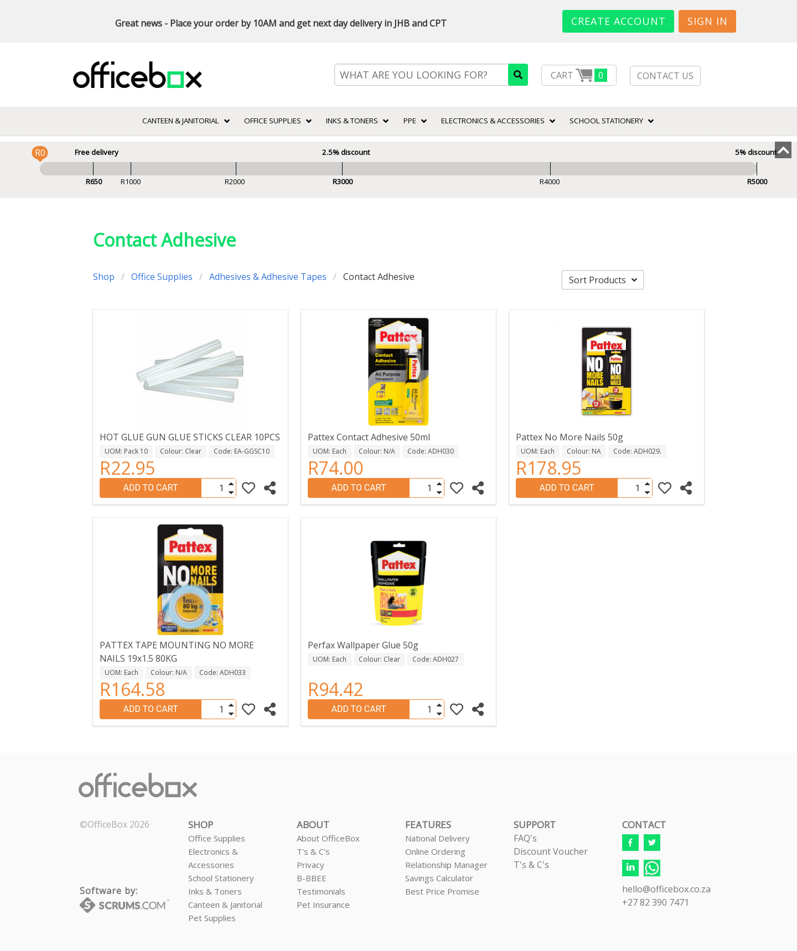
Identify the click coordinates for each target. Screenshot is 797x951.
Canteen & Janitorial (225, 904)
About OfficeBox (328, 838)
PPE (409, 121)
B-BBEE (312, 878)
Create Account (618, 21)
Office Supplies (272, 121)
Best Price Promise (442, 891)
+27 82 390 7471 (655, 902)
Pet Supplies (212, 917)
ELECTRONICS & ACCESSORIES (493, 121)
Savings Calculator (439, 878)
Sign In (707, 21)
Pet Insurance (323, 904)
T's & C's (313, 851)
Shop (104, 277)
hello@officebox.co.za (666, 889)
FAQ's (525, 838)
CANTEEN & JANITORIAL (180, 121)
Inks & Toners (215, 891)
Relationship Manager (446, 864)
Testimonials (321, 891)
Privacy (310, 864)
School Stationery (221, 878)
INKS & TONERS (352, 121)
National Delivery (437, 838)
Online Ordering (435, 851)
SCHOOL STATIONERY (606, 121)
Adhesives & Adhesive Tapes (268, 277)
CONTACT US (665, 76)
